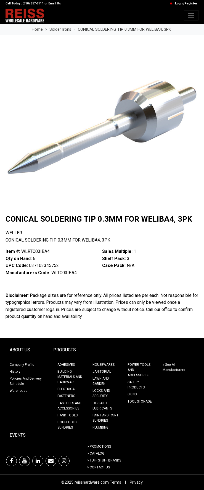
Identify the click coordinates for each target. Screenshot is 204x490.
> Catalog (95, 453)
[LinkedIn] (37, 461)
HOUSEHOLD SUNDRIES (67, 424)
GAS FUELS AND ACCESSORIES (69, 405)
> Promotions (99, 446)
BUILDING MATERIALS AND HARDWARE (69, 377)
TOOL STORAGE (140, 401)
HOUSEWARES (103, 365)
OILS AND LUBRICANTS (102, 405)
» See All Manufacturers (174, 367)
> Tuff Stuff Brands (104, 460)
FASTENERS (66, 396)
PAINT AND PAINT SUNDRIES (105, 417)
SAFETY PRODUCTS (136, 384)
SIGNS (132, 394)
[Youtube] (24, 461)
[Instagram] (64, 461)
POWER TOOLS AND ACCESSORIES (139, 370)
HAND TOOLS (67, 415)
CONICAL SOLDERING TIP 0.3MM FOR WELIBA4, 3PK (124, 29)
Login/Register (186, 3)
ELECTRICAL (66, 389)
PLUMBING (100, 427)
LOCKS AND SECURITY (101, 393)
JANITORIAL (101, 372)
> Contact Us (98, 467)
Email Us (54, 3)
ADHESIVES (66, 365)
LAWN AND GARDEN (100, 381)
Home (37, 29)
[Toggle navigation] (191, 15)
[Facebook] (11, 461)
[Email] (51, 461)
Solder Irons (60, 29)
